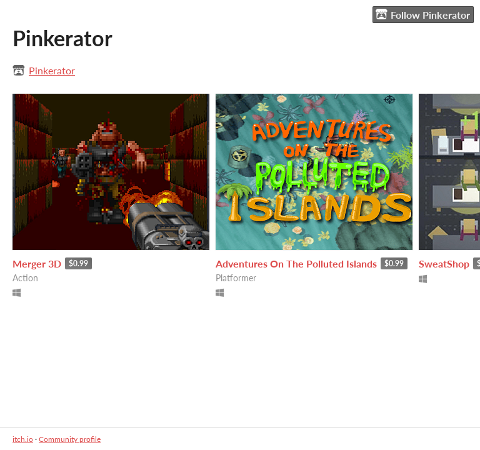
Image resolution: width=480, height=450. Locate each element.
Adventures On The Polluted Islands (296, 263)
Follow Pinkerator (423, 14)
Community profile (70, 439)
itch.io (22, 439)
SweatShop (444, 263)
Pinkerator (52, 70)
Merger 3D (36, 263)
